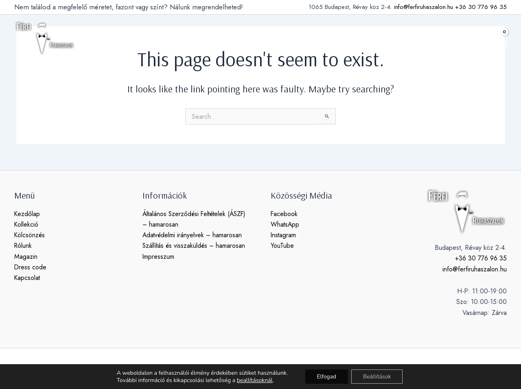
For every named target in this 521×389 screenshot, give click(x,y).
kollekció (161, 38)
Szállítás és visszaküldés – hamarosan (194, 246)
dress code (321, 38)
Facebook (284, 214)
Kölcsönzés (30, 235)
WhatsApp (285, 224)
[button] (478, 38)
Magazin (25, 256)
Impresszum (158, 256)
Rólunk (23, 246)
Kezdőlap (27, 214)
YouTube (282, 246)
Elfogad (326, 376)
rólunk (249, 38)
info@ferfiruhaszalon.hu (423, 6)
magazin (282, 38)
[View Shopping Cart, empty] (498, 38)
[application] (173, 38)
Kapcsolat (27, 278)
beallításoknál (253, 380)
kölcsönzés (209, 38)
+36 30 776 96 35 (481, 6)
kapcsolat (363, 38)
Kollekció (26, 224)
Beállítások (377, 376)
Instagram (284, 235)
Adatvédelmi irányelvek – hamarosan (192, 235)
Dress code (30, 267)
